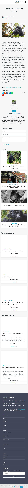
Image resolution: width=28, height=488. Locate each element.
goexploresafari (14, 223)
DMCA (4, 458)
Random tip (5, 421)
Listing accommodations (7, 431)
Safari (17, 87)
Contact (4, 449)
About (4, 446)
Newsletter (5, 440)
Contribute (5, 416)
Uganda (7, 17)
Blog (4, 448)
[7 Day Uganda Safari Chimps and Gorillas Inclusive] (14, 357)
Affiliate (4, 428)
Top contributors (6, 437)
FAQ (3, 427)
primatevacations (14, 165)
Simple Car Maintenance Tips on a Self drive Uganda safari (14, 186)
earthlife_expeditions (7, 249)
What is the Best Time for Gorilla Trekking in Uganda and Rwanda (14, 225)
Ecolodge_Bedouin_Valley (8, 300)
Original (4, 274)
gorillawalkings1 (6, 16)
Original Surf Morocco (8, 277)
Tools (4, 464)
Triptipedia (21, 2)
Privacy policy (5, 455)
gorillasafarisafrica (6, 365)
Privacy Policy (16, 486)
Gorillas (19, 87)
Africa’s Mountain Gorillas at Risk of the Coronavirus (14, 206)
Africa (4, 17)
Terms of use (5, 457)
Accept (21, 486)
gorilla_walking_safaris (14, 184)
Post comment (6, 144)
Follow (14, 110)
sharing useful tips (21, 409)
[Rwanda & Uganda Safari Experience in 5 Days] (14, 323)
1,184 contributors (14, 402)
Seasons (7, 87)
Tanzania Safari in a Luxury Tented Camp (13, 251)
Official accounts (6, 439)
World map (5, 419)
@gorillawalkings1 (14, 105)
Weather (13, 87)
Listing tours (5, 430)
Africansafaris (5, 331)
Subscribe (14, 476)
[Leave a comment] (14, 139)
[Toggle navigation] (2, 2)
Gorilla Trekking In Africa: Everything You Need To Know (14, 167)
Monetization (5, 418)
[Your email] (14, 473)
